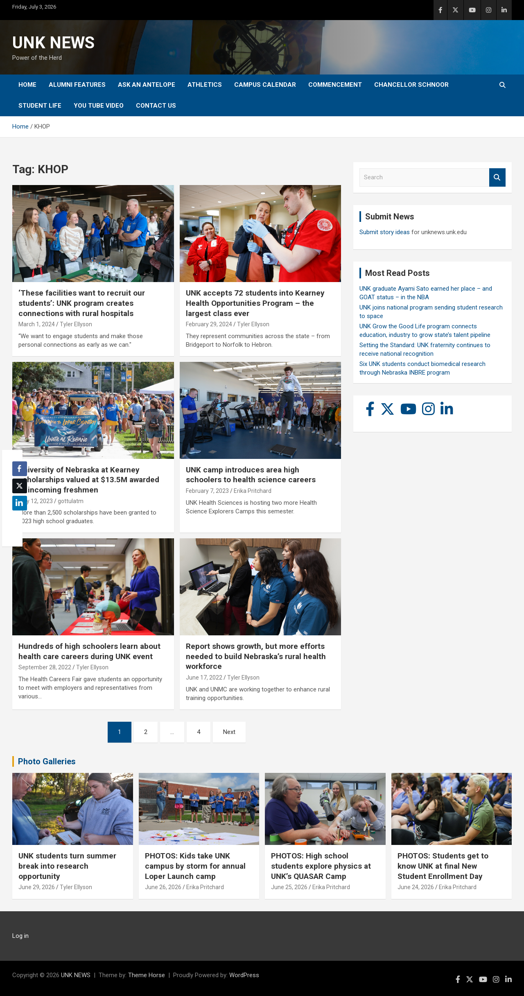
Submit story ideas (384, 232)
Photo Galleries (47, 761)
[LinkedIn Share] (19, 503)
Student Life (39, 105)
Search (497, 177)
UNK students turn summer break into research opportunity (67, 866)
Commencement (335, 84)
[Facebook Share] (19, 468)
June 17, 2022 (204, 677)
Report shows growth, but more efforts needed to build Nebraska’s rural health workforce (256, 656)
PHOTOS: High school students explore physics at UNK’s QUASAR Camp (321, 866)
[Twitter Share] (19, 486)
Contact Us (156, 105)
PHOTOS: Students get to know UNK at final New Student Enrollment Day (443, 866)
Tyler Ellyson (76, 324)
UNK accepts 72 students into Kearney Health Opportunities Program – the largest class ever (255, 303)
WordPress (244, 975)
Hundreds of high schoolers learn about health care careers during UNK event (89, 651)
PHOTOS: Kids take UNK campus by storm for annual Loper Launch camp (195, 866)
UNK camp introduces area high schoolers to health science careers (251, 475)
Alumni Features (77, 84)
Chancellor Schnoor (411, 84)
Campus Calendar (265, 84)
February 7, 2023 (207, 491)
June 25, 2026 (289, 887)
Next (229, 732)
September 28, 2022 (44, 667)
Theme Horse (146, 975)
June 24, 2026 (416, 887)
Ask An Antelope (146, 84)
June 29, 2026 (36, 887)
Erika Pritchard (252, 491)
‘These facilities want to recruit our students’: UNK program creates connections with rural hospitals (81, 303)
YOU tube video (99, 105)
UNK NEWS (53, 42)
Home (27, 84)
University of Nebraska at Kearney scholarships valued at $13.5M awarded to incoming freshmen (88, 480)
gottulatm (71, 501)
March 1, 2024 (36, 324)
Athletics (204, 84)
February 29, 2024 (209, 324)
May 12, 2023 (35, 501)
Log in (20, 936)
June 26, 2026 (163, 887)
